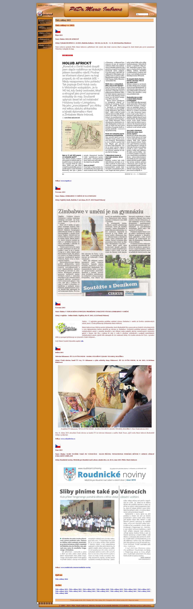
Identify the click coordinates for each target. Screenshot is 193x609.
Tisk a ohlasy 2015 (75, 591)
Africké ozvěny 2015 (122, 600)
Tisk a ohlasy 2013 (102, 591)
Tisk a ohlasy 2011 (130, 591)
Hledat (151, 14)
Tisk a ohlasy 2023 (61, 589)
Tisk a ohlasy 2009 (61, 593)
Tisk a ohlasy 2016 (61, 591)
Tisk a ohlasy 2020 (102, 589)
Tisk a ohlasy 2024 (61, 579)
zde (82, 341)
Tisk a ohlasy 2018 (130, 589)
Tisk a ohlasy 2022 (75, 589)
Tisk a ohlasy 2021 (89, 589)
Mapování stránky (134, 600)
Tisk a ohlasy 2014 (89, 591)
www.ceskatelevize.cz (68, 439)
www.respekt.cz (66, 181)
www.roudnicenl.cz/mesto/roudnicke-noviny (76, 567)
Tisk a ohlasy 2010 (144, 591)
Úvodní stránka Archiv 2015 (78, 600)
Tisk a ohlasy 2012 (116, 591)
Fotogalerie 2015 (111, 600)
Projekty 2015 (90, 600)
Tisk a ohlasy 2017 (144, 589)
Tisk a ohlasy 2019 (116, 589)
